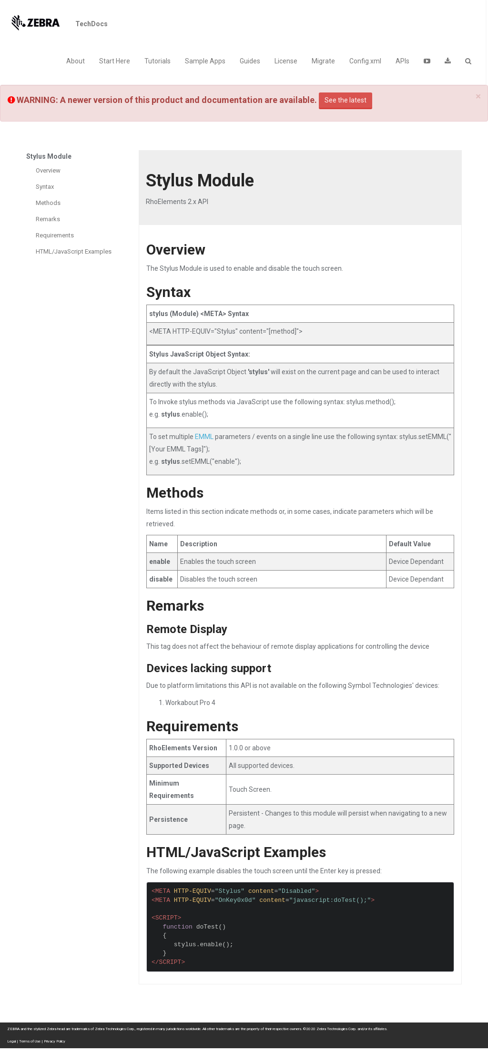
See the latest (345, 100)
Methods (48, 202)
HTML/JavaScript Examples (74, 251)
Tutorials (157, 61)
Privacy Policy (54, 1041)
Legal (11, 1041)
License (285, 61)
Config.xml (365, 61)
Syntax (45, 186)
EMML (204, 436)
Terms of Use (30, 1041)
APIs (402, 61)
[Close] (478, 97)
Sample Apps (205, 61)
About (75, 61)
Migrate (323, 61)
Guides (250, 61)
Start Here (114, 61)
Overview (48, 170)
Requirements (55, 235)
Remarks (48, 219)
